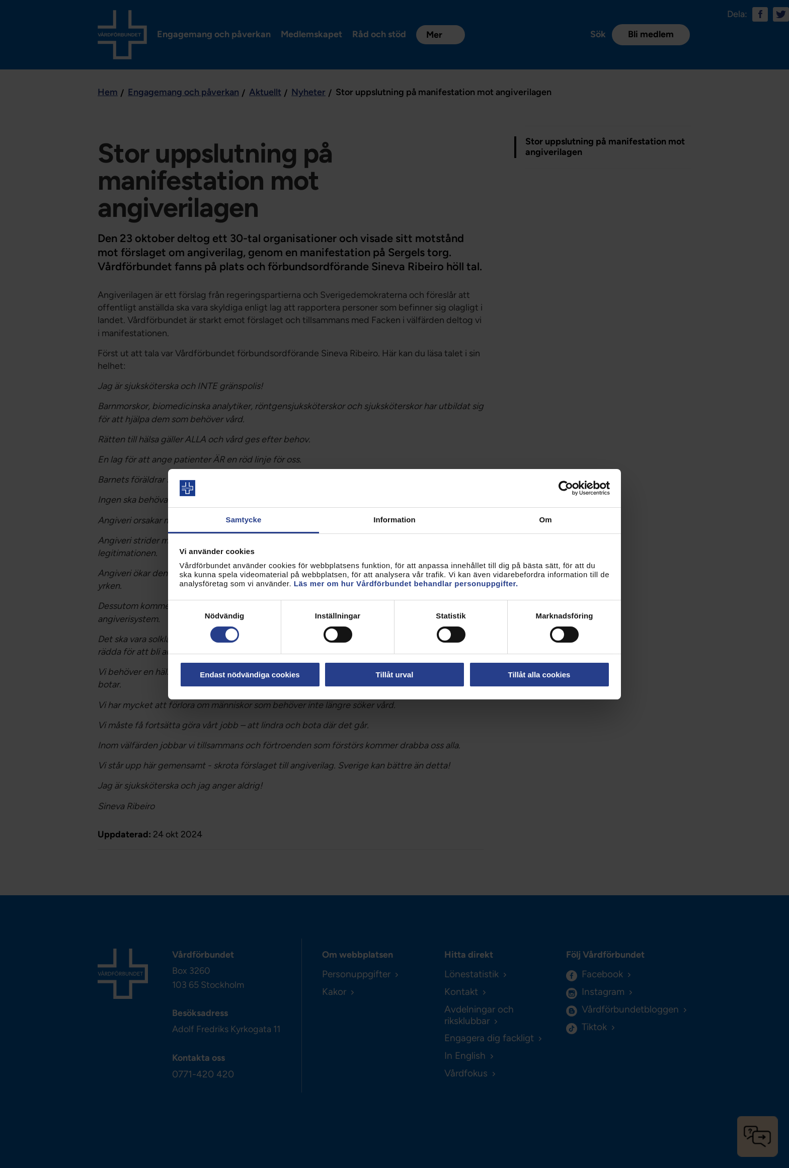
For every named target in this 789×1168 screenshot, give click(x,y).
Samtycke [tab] (244, 519)
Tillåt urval (395, 674)
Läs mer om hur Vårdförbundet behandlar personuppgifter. (406, 583)
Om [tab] (545, 519)
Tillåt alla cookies (539, 674)
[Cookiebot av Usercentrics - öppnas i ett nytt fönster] (566, 488)
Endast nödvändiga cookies (249, 674)
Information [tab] (394, 519)
